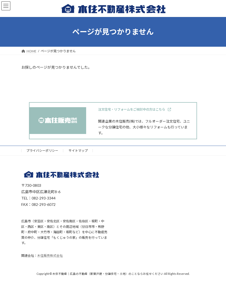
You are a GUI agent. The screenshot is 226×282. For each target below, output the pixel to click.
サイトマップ (78, 151)
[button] (134, 109)
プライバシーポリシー (42, 151)
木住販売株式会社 (50, 256)
